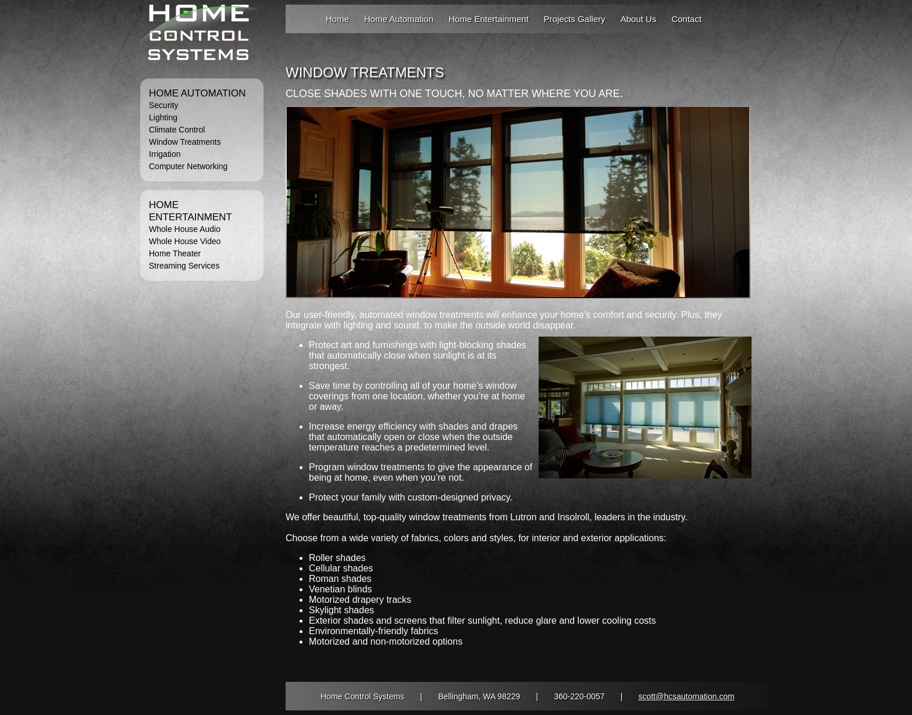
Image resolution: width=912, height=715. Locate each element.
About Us (639, 19)
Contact (686, 19)
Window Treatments (185, 141)
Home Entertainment (488, 19)
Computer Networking (188, 166)
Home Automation (398, 19)
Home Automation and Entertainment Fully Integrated (199, 37)
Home (337, 19)
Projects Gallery (574, 19)
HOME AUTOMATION (197, 93)
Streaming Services (184, 265)
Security (164, 105)
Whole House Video (184, 241)
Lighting (163, 117)
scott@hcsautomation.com (687, 696)
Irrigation (164, 154)
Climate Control (177, 129)
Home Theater (175, 253)
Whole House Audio (184, 229)
